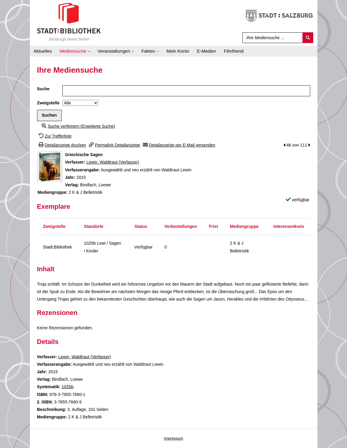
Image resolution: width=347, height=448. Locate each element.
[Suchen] (307, 37)
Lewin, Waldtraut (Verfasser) (112, 162)
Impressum (173, 438)
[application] (74, 51)
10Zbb (68, 386)
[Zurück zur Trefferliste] (54, 136)
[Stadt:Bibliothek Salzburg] (69, 21)
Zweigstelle (48, 102)
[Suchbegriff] (271, 37)
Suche (43, 88)
